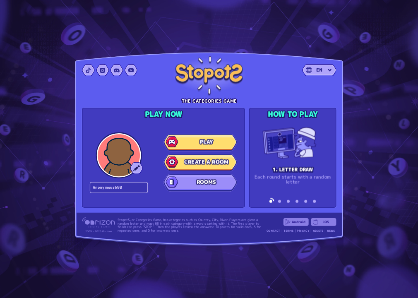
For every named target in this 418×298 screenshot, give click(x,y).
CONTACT (273, 230)
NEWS (331, 230)
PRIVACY (303, 230)
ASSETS (318, 230)
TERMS (288, 230)
